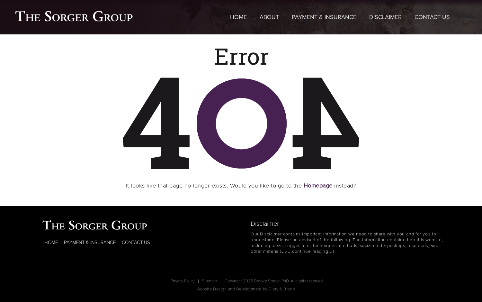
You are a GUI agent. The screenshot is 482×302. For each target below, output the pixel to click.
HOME (51, 242)
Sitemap (209, 281)
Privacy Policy (182, 281)
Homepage (318, 186)
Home (238, 17)
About (269, 17)
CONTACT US (136, 242)
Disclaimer (385, 17)
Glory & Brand (281, 289)
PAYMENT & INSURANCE (90, 242)
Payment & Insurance (324, 17)
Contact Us (432, 17)
